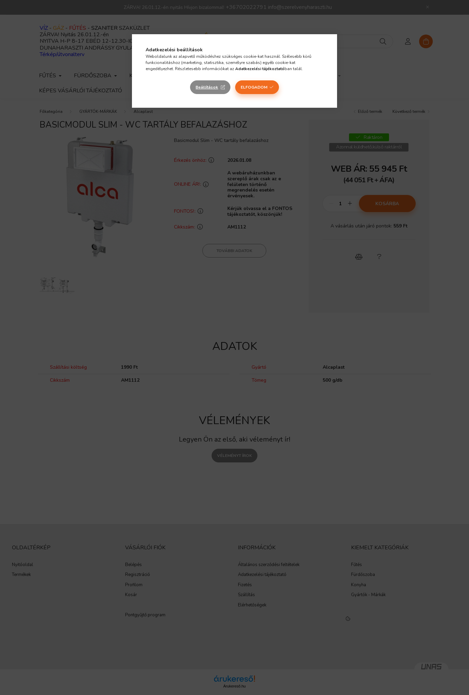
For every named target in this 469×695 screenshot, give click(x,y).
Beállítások (207, 87)
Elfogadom (254, 87)
